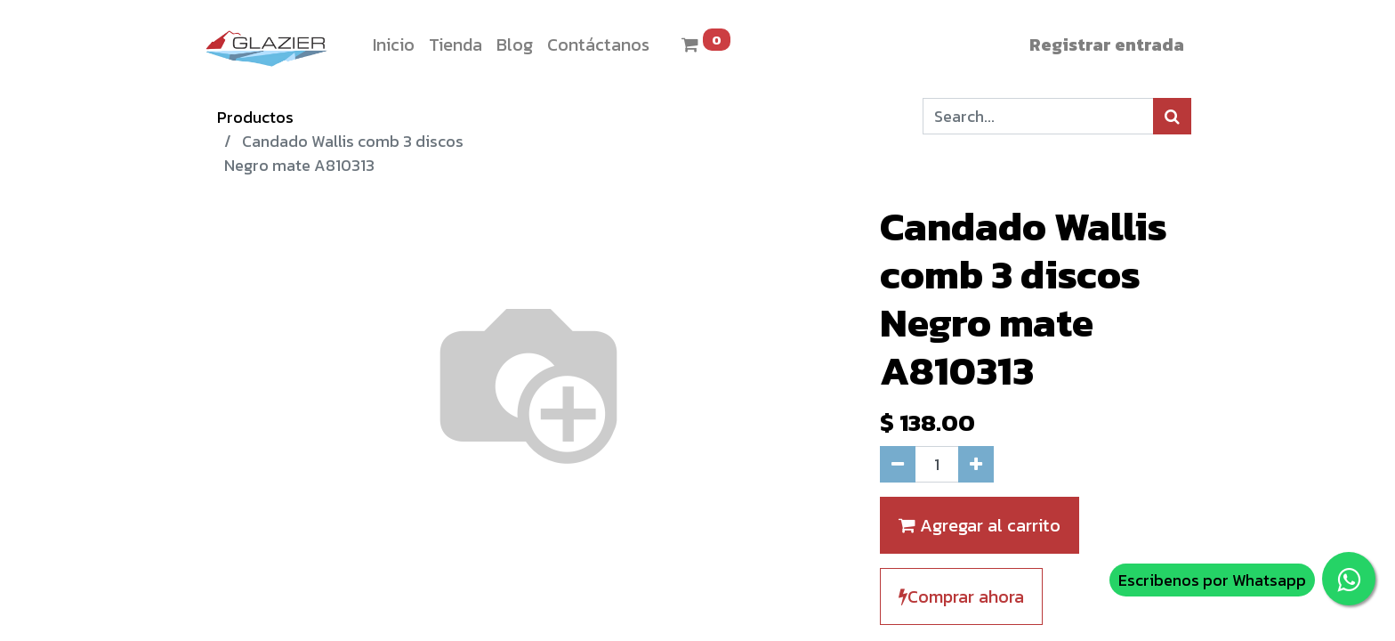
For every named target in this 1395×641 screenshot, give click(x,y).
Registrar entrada (1106, 44)
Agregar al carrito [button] (979, 525)
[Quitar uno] (897, 464)
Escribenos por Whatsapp (1212, 580)
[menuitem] (394, 44)
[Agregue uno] (976, 464)
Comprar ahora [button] (961, 596)
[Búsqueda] (1172, 116)
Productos (255, 117)
